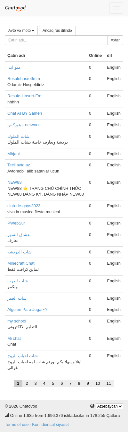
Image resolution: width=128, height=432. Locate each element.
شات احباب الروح (22, 355)
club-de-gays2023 (23, 205)
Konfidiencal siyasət (50, 424)
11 (109, 383)
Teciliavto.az (18, 165)
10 (97, 383)
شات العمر (17, 298)
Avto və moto (21, 30)
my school (16, 321)
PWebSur (16, 223)
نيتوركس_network (23, 124)
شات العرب (17, 280)
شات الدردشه (19, 252)
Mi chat (14, 338)
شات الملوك (18, 136)
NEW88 (14, 182)
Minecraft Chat (21, 263)
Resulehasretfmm (23, 78)
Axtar (115, 40)
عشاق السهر (18, 234)
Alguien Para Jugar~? (27, 309)
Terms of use (16, 424)
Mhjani (13, 153)
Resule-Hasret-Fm (24, 95)
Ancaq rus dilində (57, 30)
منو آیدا (13, 67)
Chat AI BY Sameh (24, 113)
